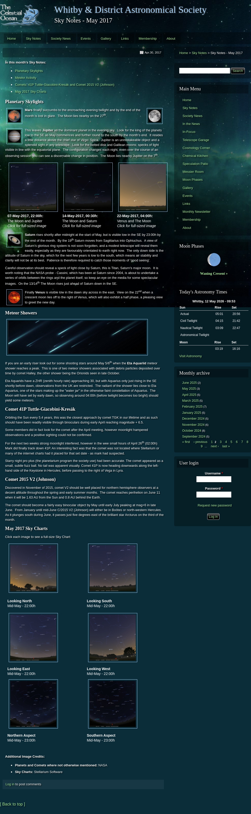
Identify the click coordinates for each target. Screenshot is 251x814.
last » (226, 446)
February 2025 (192, 406)
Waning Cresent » (214, 273)
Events (86, 38)
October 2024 (191, 430)
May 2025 (189, 388)
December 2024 (193, 418)
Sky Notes (33, 38)
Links (125, 38)
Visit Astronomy (190, 356)
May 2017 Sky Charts (30, 91)
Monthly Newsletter (197, 212)
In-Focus (189, 132)
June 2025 (189, 383)
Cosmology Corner (196, 148)
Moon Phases (193, 180)
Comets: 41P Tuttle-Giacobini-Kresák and (45, 85)
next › (215, 446)
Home (11, 38)
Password (214, 488)
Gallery (106, 38)
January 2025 (191, 413)
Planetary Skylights (29, 71)
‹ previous (200, 442)
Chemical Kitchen (195, 156)
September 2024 (193, 436)
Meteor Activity (25, 78)
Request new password (215, 505)
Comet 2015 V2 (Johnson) (95, 85)
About (171, 38)
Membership (148, 38)
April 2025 (189, 395)
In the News (191, 124)
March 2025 (190, 401)
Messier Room (193, 172)
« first (186, 442)
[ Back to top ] (12, 804)
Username (214, 473)
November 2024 (193, 425)
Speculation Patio (195, 164)
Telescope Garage (196, 140)
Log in (9, 784)
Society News (61, 38)
